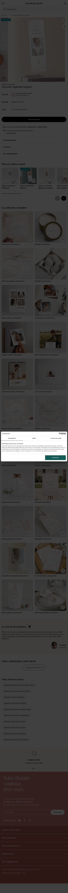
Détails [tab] (34, 438)
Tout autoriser (55, 457)
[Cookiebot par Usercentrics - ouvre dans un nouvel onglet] (56, 434)
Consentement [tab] (12, 438)
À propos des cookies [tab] (56, 438)
